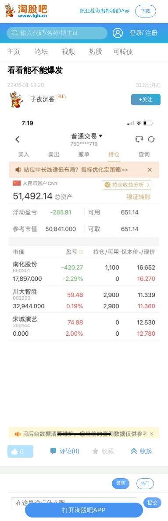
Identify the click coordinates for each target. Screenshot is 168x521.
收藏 (108, 451)
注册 (151, 33)
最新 (120, 483)
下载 (145, 11)
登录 (136, 33)
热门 (145, 483)
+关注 (146, 100)
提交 (152, 503)
